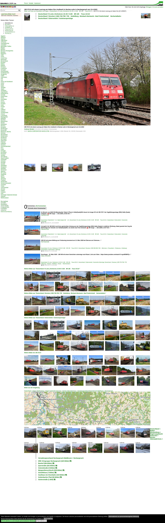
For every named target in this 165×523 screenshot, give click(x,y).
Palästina (3, 143)
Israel (2, 84)
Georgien (3, 70)
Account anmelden (158, 7)
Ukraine (3, 189)
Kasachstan (4, 96)
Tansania (3, 178)
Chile (2, 55)
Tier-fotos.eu (8, 33)
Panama (3, 145)
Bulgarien (3, 53)
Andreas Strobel (29, 129)
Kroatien (3, 103)
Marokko (3, 120)
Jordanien (3, 90)
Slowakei (3, 168)
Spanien (3, 171)
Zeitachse (3, 210)
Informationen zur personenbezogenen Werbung (124, 516)
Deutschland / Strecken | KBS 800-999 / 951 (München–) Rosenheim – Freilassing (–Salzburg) (103, 248)
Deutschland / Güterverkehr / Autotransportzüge (55, 18)
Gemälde (3, 203)
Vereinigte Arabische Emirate (9, 195)
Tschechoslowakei (6, 183)
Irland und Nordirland (7, 81)
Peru (2, 148)
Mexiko (3, 123)
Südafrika (3, 174)
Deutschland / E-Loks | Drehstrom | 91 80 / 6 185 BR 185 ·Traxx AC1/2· (64, 14)
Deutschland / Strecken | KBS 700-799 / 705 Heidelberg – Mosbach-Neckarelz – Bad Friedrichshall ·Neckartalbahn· (79, 16)
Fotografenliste (5, 207)
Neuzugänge (4, 201)
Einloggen (149, 7)
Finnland (3, 67)
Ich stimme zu (41, 521)
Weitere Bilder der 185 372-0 (32, 352)
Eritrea (2, 64)
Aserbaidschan (5, 43)
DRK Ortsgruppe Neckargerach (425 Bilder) (53, 461)
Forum (26, 3)
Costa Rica (4, 58)
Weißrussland (4, 198)
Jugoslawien (4, 92)
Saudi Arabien (5, 158)
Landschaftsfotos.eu (10, 31)
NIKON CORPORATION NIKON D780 (38, 131)
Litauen (3, 114)
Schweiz (3, 161)
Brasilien (3, 52)
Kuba (2, 105)
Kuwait (3, 106)
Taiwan (3, 177)
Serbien (3, 164)
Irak (2, 78)
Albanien (3, 37)
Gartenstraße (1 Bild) (45, 479)
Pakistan (3, 142)
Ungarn (3, 190)
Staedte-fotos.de (9, 30)
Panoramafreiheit (5, 146)
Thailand (3, 180)
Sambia (3, 155)
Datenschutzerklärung (6, 211)
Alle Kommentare (40, 206)
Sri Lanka (3, 173)
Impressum (37, 3)
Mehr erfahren (48, 518)
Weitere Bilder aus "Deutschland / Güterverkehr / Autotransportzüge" (45, 317)
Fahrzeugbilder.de (9, 26)
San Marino (4, 156)
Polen (2, 149)
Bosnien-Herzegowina (7, 50)
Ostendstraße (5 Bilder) (46, 468)
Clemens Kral (45, 215)
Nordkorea (4, 137)
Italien (2, 86)
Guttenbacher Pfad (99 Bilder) (49, 477)
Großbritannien (5, 73)
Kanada (3, 95)
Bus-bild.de (8, 24)
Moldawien (4, 124)
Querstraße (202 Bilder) (46, 465)
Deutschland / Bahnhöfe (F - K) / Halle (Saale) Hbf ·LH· (55, 220)
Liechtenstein (4, 112)
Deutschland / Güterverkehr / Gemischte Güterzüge (91, 262)
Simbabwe (4, 165)
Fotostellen (4, 208)
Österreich (4, 140)
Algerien (3, 39)
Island (2, 83)
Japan (2, 89)
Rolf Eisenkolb (45, 242)
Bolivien (3, 49)
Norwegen (4, 139)
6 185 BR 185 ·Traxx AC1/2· (83, 11)
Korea (2, 100)
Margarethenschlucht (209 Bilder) (50, 470)
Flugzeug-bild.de (9, 29)
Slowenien (4, 170)
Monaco (3, 125)
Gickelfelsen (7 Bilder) (46, 472)
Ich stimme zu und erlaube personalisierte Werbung (18, 521)
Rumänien (4, 152)
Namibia (3, 133)
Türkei (2, 186)
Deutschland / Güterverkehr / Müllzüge (50, 249)
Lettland (3, 109)
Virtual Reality (5, 205)
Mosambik (4, 130)
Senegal (3, 162)
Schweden (4, 159)
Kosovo (3, 102)
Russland (3, 153)
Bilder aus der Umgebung (32, 387)
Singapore (4, 167)
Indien (2, 75)
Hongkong (4, 74)
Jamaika (3, 87)
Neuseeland (4, 134)
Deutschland (53, 11)
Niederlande (4, 136)
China (2, 56)
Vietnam (3, 196)
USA (2, 193)
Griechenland (4, 71)
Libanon (3, 111)
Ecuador (3, 62)
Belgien (3, 48)
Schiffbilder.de (8, 27)
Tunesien (3, 184)
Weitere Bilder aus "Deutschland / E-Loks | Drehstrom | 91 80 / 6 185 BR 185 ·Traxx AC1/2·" (52, 268)
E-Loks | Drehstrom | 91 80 (65, 11)
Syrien (2, 176)
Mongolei (3, 127)
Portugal (3, 150)
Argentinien (4, 40)
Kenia (2, 98)
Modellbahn (4, 204)
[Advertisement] (78, 27)
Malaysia (3, 118)
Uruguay (3, 192)
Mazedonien (4, 121)
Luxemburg (4, 115)
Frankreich (4, 68)
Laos (2, 108)
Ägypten (3, 36)
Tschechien (4, 181)
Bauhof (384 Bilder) (45, 463)
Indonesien (4, 77)
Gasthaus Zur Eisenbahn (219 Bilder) (51, 475)
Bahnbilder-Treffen (6, 46)
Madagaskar (4, 117)
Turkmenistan (4, 187)
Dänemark (4, 59)
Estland (3, 65)
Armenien (3, 42)
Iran (2, 80)
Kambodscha (4, 93)
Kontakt (31, 3)
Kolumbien (4, 99)
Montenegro (4, 128)
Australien (3, 45)
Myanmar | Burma (6, 131)
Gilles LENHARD (46, 256)
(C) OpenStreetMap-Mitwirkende (140, 424)
